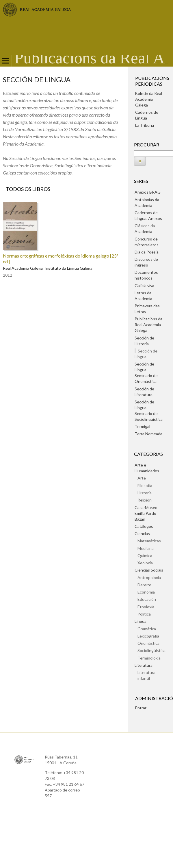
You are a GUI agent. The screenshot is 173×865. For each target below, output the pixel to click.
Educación (146, 599)
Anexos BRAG (148, 192)
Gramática (146, 628)
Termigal (142, 426)
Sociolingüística (151, 650)
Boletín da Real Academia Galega (148, 99)
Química (144, 555)
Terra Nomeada (148, 433)
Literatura (143, 665)
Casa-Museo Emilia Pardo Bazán (146, 513)
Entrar (140, 707)
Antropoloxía (149, 577)
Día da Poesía (147, 251)
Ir (140, 161)
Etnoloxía (145, 606)
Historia (144, 492)
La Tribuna (144, 125)
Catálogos (144, 526)
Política (144, 613)
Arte (141, 477)
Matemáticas (149, 540)
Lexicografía (148, 635)
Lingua (140, 621)
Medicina (145, 548)
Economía (146, 591)
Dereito (144, 584)
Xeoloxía (145, 562)
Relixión (144, 499)
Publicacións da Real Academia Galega (148, 324)
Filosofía (144, 485)
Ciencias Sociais (149, 570)
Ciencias (142, 533)
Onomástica (148, 643)
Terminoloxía (149, 657)
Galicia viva (144, 285)
